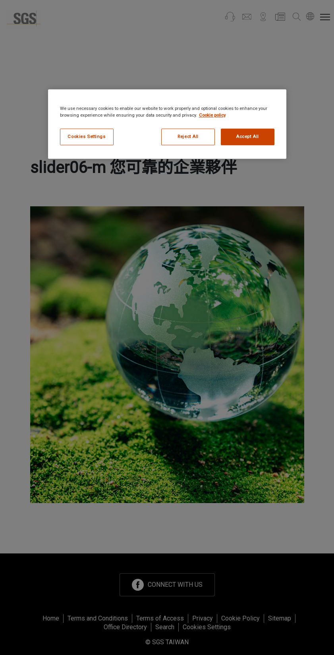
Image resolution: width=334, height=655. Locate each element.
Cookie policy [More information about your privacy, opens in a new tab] (212, 115)
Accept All (247, 136)
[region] (167, 124)
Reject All (188, 136)
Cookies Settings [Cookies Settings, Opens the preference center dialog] (86, 136)
